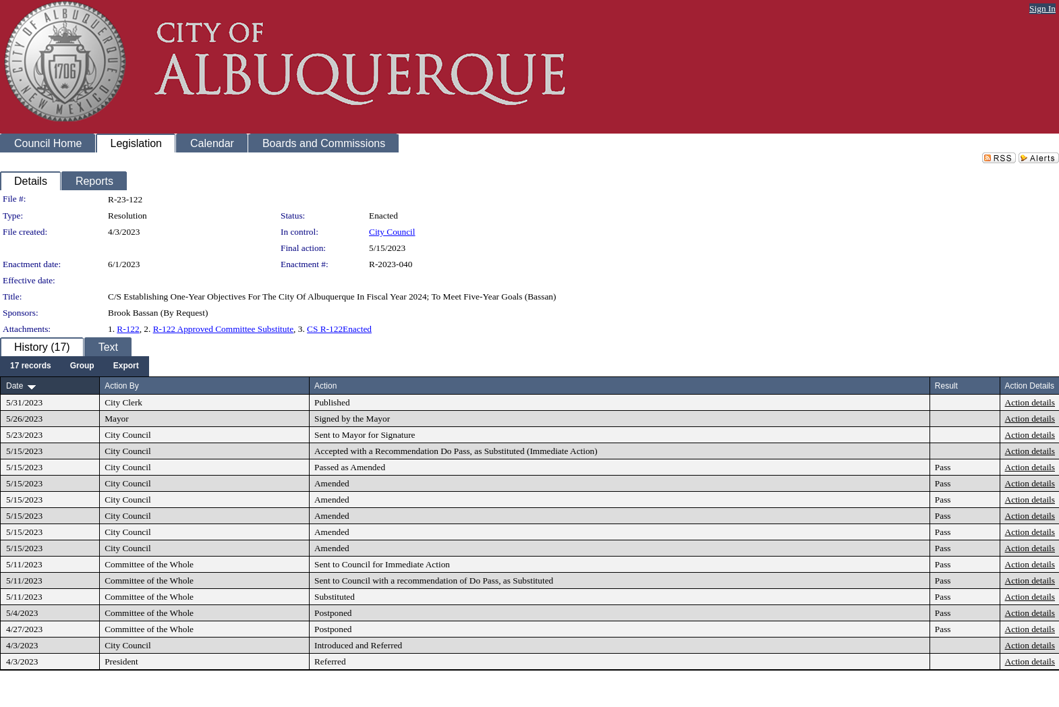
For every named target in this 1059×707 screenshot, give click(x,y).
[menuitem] (31, 366)
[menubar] (74, 366)
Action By (122, 386)
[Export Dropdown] (126, 366)
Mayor (117, 419)
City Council (392, 232)
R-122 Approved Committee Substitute (223, 329)
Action (325, 386)
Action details (1030, 402)
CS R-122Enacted (339, 329)
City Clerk (123, 402)
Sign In (1042, 8)
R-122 (128, 329)
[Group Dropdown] (82, 366)
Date (14, 386)
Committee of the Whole (149, 564)
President (121, 661)
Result (946, 386)
